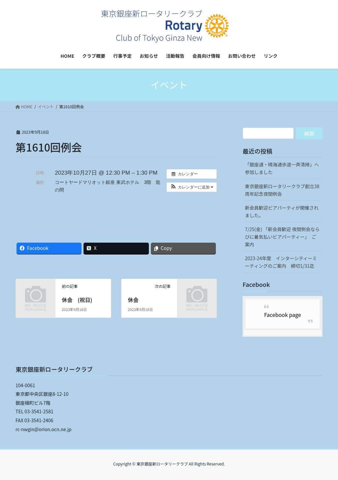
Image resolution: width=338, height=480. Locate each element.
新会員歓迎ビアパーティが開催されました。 (282, 211)
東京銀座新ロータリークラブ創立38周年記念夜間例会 (282, 190)
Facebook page (282, 315)
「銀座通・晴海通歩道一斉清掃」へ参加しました (282, 168)
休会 (133, 300)
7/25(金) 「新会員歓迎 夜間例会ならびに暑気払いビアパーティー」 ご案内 (282, 237)
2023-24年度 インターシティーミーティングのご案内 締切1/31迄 (281, 262)
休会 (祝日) (77, 300)
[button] (192, 187)
